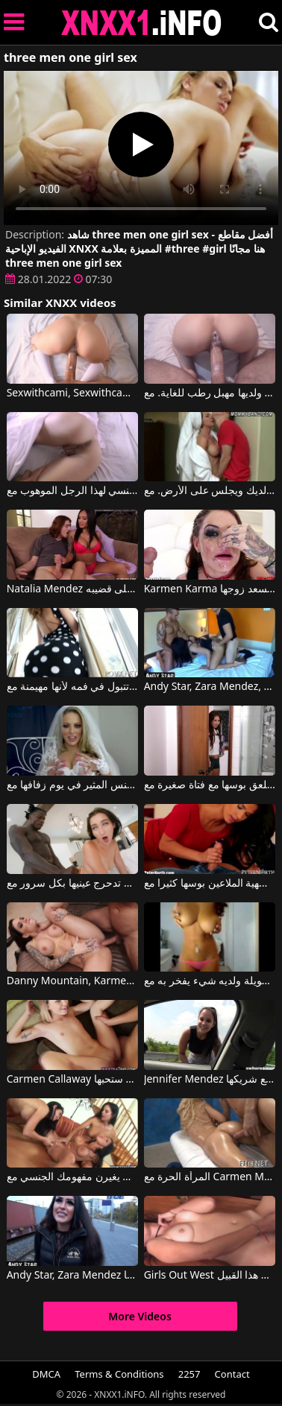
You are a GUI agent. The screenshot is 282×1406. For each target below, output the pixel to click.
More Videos (140, 1316)
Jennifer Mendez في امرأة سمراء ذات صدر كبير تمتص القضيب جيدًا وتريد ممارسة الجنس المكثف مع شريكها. (210, 1080)
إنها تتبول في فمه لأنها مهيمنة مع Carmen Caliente (73, 687)
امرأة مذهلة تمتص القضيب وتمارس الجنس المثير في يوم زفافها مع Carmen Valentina (73, 785)
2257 (189, 1374)
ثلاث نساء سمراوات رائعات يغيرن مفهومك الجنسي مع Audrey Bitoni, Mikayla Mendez (73, 1177)
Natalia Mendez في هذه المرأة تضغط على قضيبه (73, 589)
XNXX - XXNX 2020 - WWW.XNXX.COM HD (142, 23)
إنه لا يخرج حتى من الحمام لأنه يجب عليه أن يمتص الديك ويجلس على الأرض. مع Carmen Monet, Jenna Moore (210, 491)
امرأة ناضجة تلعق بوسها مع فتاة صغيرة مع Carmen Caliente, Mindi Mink (210, 785)
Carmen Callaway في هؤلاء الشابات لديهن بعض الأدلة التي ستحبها (73, 1080)
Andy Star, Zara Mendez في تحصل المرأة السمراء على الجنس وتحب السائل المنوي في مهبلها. (73, 1276)
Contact (232, 1374)
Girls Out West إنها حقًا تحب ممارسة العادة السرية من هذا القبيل (210, 1276)
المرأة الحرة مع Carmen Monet (210, 1177)
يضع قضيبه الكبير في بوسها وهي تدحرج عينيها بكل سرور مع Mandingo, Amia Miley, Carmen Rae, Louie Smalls (73, 884)
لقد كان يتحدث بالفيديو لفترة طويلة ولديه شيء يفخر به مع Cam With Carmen (210, 981)
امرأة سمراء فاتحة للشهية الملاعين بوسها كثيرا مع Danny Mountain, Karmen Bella (210, 884)
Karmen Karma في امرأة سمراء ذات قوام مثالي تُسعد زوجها (210, 589)
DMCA (46, 1374)
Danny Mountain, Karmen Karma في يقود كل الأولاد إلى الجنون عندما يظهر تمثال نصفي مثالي (73, 981)
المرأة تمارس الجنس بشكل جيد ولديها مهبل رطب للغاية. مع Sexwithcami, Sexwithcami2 (210, 393)
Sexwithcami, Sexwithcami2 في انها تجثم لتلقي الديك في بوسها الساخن (73, 393)
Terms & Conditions (119, 1374)
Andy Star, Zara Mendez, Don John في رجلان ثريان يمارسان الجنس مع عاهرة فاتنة (210, 687)
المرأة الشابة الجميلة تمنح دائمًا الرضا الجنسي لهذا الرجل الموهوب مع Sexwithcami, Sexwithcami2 (73, 491)
